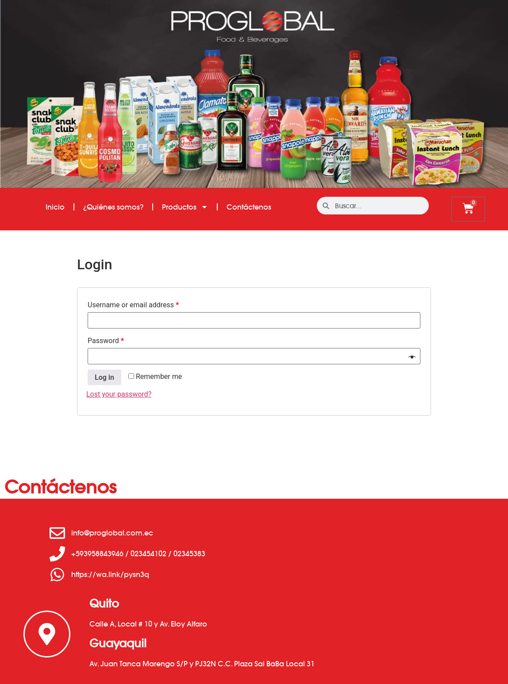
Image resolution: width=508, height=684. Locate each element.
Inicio (55, 207)
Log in (104, 377)
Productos (185, 207)
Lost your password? (118, 394)
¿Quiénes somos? (113, 207)
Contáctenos (249, 207)
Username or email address (133, 305)
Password (106, 340)
